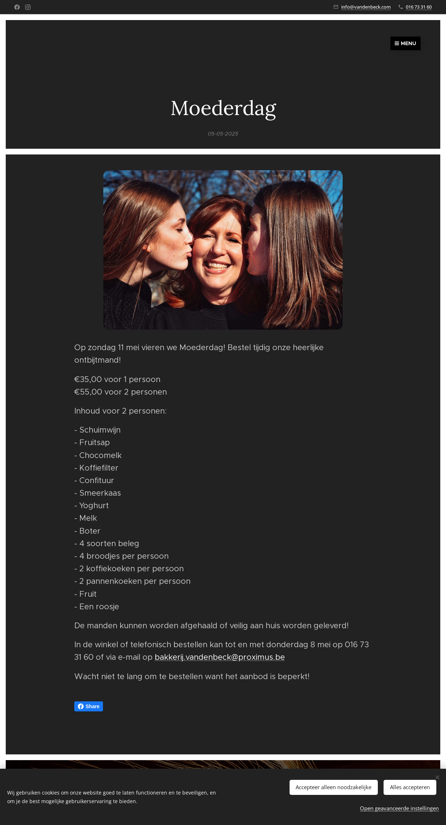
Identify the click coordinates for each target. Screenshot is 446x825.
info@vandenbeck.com (366, 7)
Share (89, 706)
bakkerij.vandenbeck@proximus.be (220, 657)
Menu (405, 43)
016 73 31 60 (419, 7)
